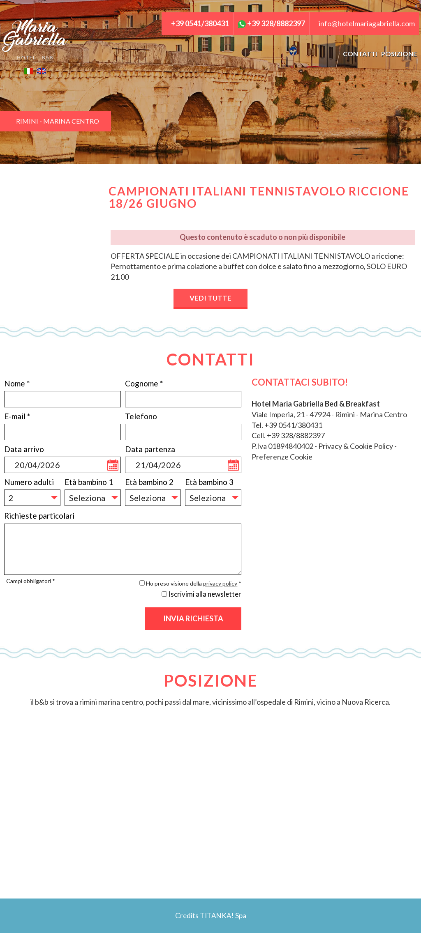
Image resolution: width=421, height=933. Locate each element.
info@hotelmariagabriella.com (367, 23)
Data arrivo (24, 449)
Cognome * (144, 383)
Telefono (141, 416)
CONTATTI (360, 53)
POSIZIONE (399, 53)
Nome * (17, 383)
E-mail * (17, 416)
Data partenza (150, 449)
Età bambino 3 (209, 482)
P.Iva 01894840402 (282, 445)
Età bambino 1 (89, 482)
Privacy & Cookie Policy (355, 445)
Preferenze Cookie (282, 456)
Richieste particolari (39, 515)
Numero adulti (29, 482)
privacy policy (220, 583)
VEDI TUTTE (210, 298)
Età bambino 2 (149, 482)
